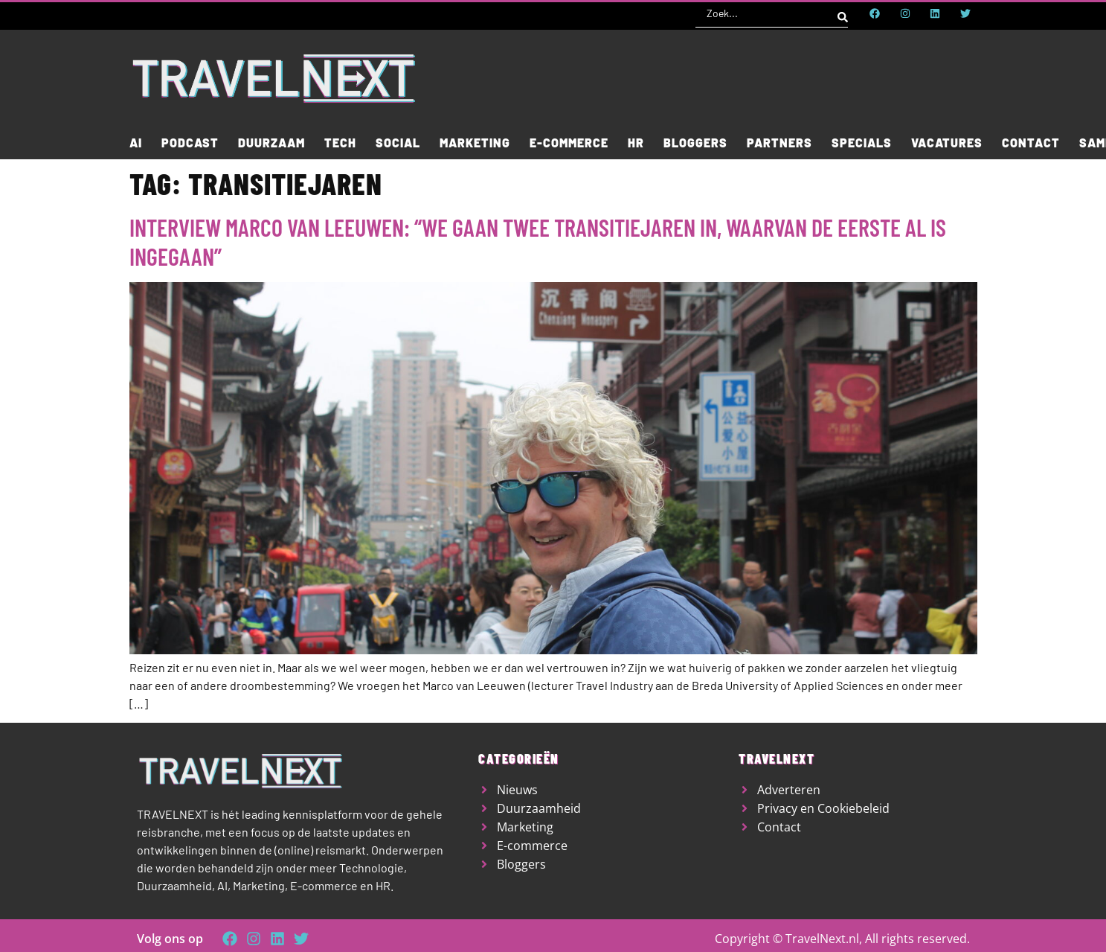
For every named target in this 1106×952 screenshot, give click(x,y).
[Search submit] (842, 13)
